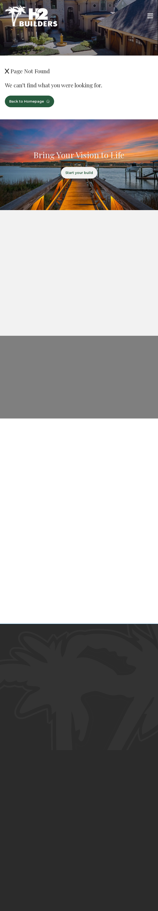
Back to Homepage (29, 101)
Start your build (79, 173)
